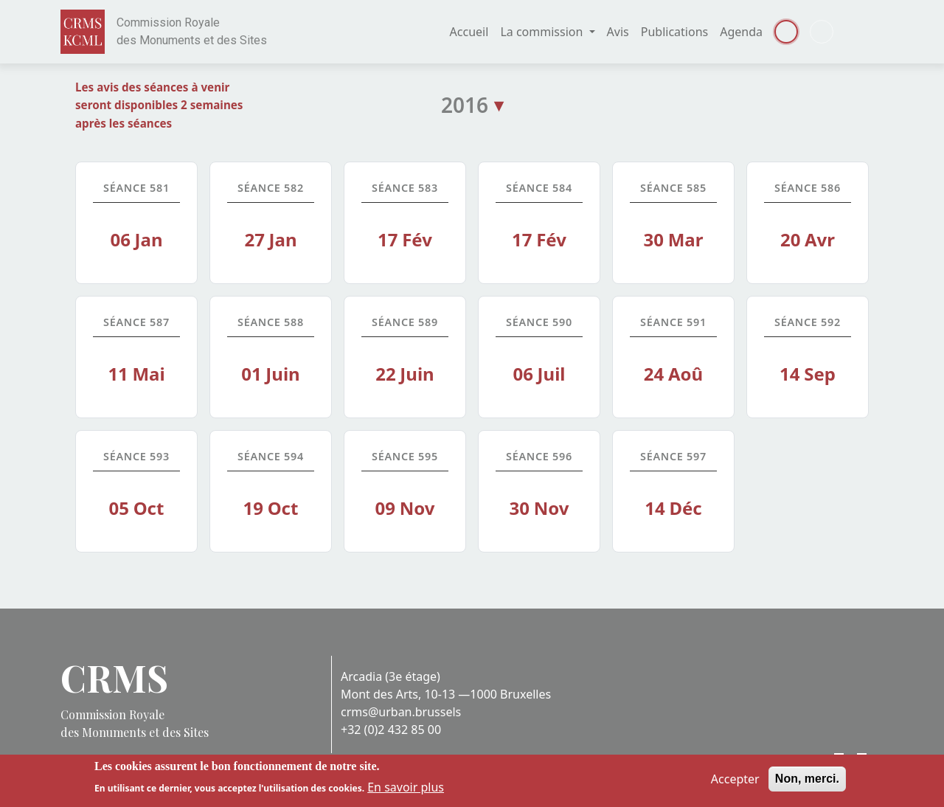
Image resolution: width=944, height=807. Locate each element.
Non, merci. (807, 782)
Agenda (741, 32)
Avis (618, 32)
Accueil (469, 32)
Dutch (821, 32)
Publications (674, 32)
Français (786, 32)
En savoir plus (405, 791)
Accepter (735, 783)
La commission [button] (543, 32)
